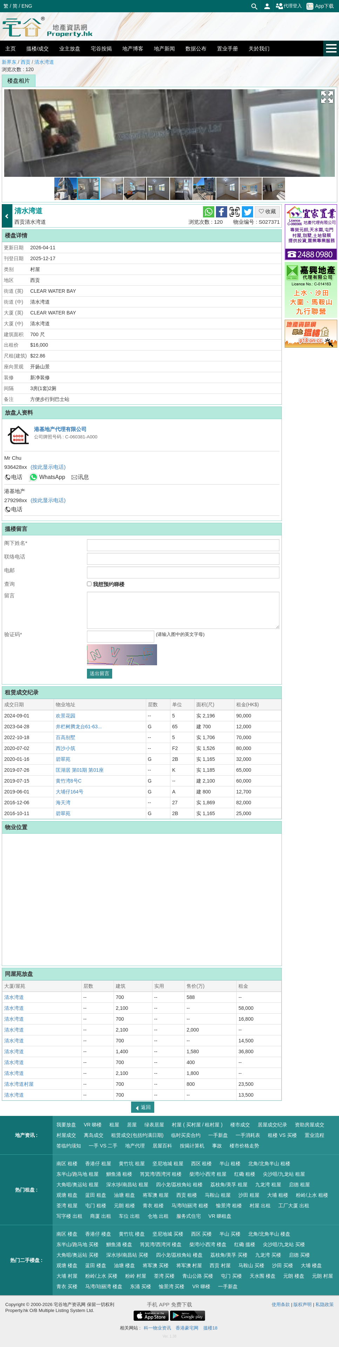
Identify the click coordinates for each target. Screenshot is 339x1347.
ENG (26, 6)
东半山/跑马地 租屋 (77, 1174)
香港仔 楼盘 (98, 1234)
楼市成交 (240, 1124)
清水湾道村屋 (19, 1084)
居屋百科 (162, 1145)
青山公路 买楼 (197, 1276)
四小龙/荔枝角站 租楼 (179, 1184)
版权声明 (302, 1304)
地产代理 (135, 1145)
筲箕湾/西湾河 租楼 (161, 1174)
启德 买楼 (299, 1255)
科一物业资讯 (157, 1328)
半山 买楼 (229, 1234)
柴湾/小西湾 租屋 (207, 1174)
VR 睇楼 (93, 1124)
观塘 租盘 (66, 1195)
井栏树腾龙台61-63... (79, 726)
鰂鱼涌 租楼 (119, 1174)
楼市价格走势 (244, 1145)
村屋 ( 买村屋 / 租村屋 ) (197, 1124)
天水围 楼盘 (263, 1276)
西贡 (25, 62)
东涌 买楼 (140, 1286)
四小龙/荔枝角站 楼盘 (179, 1255)
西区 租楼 (201, 1163)
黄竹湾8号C (69, 781)
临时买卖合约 (186, 1135)
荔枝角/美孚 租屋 (229, 1184)
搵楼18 (210, 1328)
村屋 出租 (260, 1205)
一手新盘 (218, 1135)
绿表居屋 (154, 1124)
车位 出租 (129, 1216)
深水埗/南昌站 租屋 (127, 1184)
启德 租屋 (299, 1184)
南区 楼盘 (66, 1234)
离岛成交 (93, 1135)
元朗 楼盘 (293, 1276)
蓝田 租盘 (95, 1195)
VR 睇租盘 (220, 1216)
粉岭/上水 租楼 (312, 1195)
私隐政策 (325, 1304)
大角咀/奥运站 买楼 (77, 1255)
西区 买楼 (201, 1234)
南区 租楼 (66, 1163)
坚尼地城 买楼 (167, 1234)
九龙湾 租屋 (268, 1184)
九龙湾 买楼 (268, 1255)
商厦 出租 (100, 1216)
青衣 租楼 (153, 1205)
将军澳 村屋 (189, 1265)
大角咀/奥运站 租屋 (77, 1184)
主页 (10, 48)
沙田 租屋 (248, 1195)
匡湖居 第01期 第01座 (80, 770)
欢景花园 (65, 715)
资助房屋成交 (309, 1124)
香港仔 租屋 (98, 1163)
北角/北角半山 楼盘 (269, 1234)
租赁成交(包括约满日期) (137, 1135)
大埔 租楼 (277, 1195)
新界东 (9, 62)
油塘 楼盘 (124, 1265)
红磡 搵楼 (244, 1244)
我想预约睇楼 (105, 584)
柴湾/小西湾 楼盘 (207, 1244)
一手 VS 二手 (103, 1145)
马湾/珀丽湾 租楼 (190, 1205)
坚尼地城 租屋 (167, 1163)
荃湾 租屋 (66, 1205)
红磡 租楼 (244, 1174)
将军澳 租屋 (156, 1195)
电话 (16, 477)
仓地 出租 (158, 1216)
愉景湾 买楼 (172, 1286)
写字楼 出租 (69, 1216)
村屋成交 (66, 1135)
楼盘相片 (18, 81)
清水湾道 (44, 62)
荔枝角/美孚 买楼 (229, 1255)
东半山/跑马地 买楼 (77, 1244)
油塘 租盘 (124, 1195)
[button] (327, 97)
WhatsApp (52, 477)
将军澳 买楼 (156, 1265)
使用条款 (281, 1304)
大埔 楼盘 (311, 1265)
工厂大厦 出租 (293, 1205)
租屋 (114, 1124)
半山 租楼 (229, 1163)
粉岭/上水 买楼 (101, 1276)
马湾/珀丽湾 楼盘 (103, 1286)
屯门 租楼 (95, 1205)
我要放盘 (66, 1124)
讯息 (83, 477)
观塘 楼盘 (66, 1265)
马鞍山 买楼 (251, 1265)
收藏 (267, 211)
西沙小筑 (65, 748)
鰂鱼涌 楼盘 (119, 1244)
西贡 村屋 (220, 1265)
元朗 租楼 (124, 1205)
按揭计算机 (192, 1145)
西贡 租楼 (186, 1195)
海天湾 (63, 802)
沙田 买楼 (282, 1265)
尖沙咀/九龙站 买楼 (284, 1244)
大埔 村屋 (66, 1276)
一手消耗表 (248, 1135)
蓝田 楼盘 (95, 1265)
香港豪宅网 (187, 1328)
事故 (217, 1145)
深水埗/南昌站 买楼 (127, 1255)
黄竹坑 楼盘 (132, 1234)
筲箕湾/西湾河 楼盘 (161, 1244)
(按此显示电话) (48, 467)
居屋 (132, 1124)
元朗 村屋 (322, 1276)
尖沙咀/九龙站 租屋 (284, 1174)
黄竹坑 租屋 (132, 1163)
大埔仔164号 (69, 791)
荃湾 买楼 (164, 1276)
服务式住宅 (188, 1216)
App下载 (320, 6)
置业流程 (314, 1135)
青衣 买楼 (66, 1286)
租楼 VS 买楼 (282, 1135)
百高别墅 (65, 737)
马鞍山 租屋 (218, 1195)
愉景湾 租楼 (229, 1205)
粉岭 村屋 (135, 1276)
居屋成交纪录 (272, 1124)
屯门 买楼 (231, 1276)
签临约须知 (68, 1145)
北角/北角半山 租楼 (269, 1163)
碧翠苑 (63, 759)
